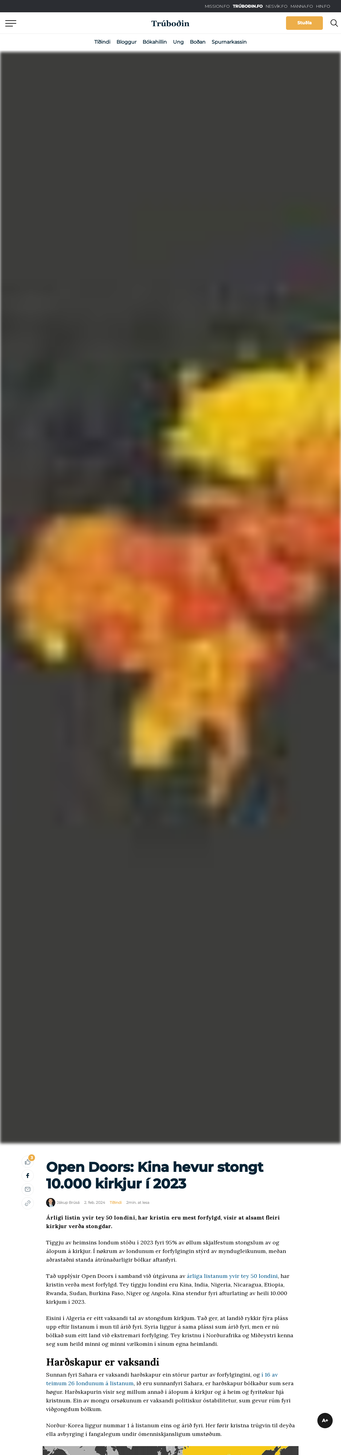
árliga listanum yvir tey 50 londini (232, 1275)
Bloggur (126, 42)
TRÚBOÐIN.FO (248, 6)
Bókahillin (155, 42)
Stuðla (304, 23)
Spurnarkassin (229, 42)
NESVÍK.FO (277, 6)
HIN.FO (323, 6)
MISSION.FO (217, 6)
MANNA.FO (302, 6)
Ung (178, 42)
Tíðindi (102, 42)
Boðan (198, 42)
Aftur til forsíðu (57, 23)
